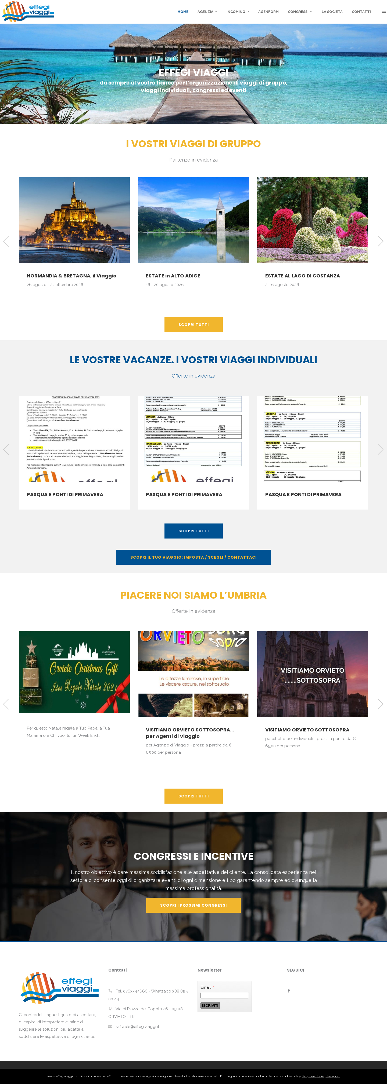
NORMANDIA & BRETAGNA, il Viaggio (71, 275)
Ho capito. (333, 1076)
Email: (207, 987)
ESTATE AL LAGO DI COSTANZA (302, 275)
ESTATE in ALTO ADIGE (173, 275)
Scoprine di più (313, 1076)
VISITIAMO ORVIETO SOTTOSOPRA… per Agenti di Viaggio (190, 732)
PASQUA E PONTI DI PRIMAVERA (65, 494)
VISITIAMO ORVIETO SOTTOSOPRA (307, 729)
